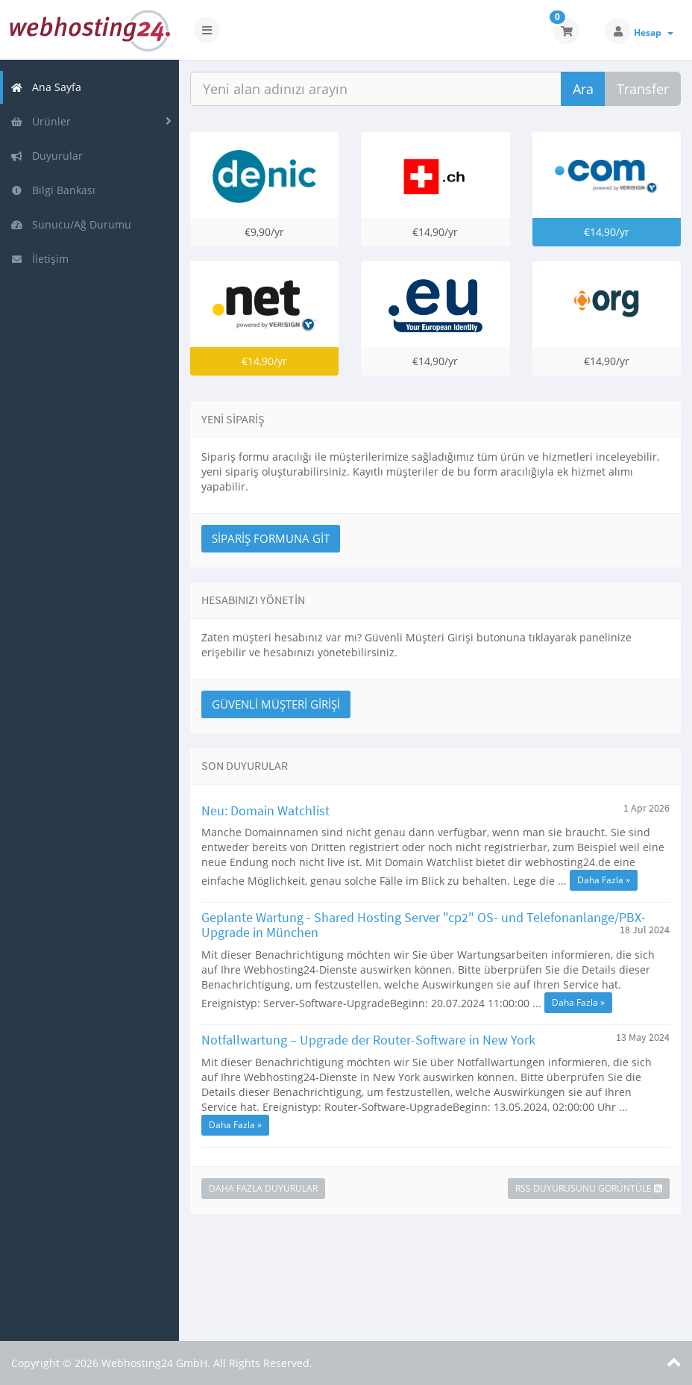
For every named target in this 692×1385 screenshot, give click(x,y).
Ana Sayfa (45, 87)
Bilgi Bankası (52, 190)
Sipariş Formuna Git (271, 538)
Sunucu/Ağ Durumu (70, 224)
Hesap (653, 32)
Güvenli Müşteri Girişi (276, 704)
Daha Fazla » (603, 880)
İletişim (39, 259)
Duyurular (46, 156)
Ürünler (40, 121)
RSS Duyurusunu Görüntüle (588, 1188)
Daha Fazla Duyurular (263, 1188)
